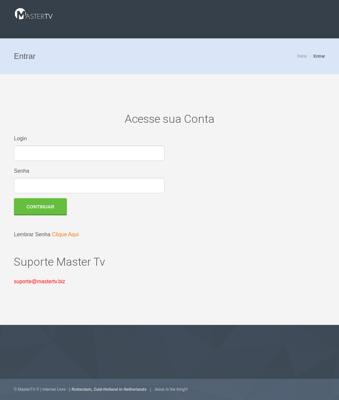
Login (20, 138)
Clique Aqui (65, 234)
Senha (21, 171)
